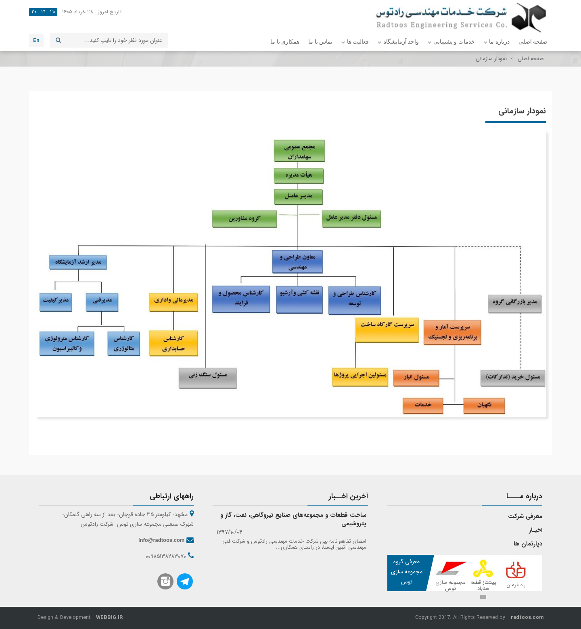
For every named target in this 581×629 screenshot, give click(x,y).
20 (52, 12)
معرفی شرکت (525, 516)
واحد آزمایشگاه (398, 42)
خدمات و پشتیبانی (451, 42)
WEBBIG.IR (109, 618)
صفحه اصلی (533, 42)
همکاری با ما (284, 42)
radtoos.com (527, 618)
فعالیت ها (355, 42)
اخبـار (535, 530)
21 (43, 12)
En (36, 40)
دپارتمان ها (528, 544)
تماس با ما (320, 42)
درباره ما (497, 42)
